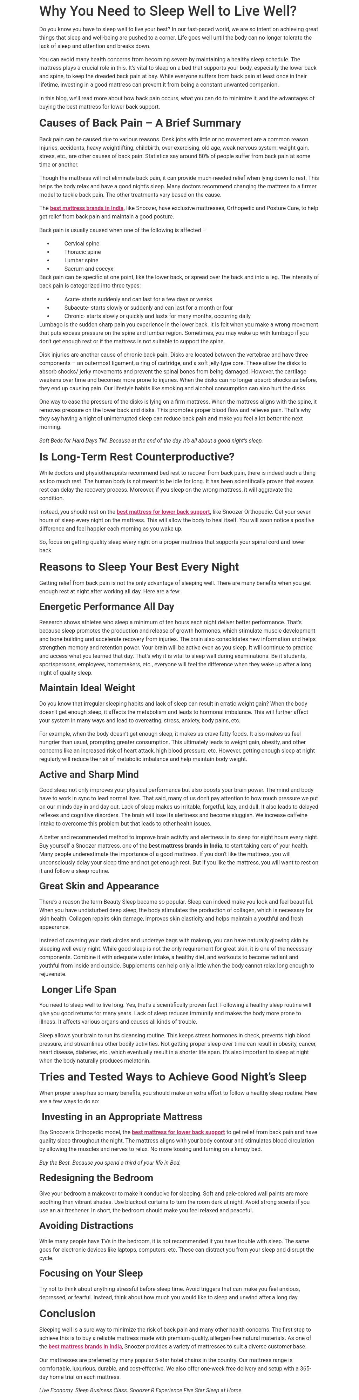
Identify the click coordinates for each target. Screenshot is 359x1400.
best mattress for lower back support (163, 512)
